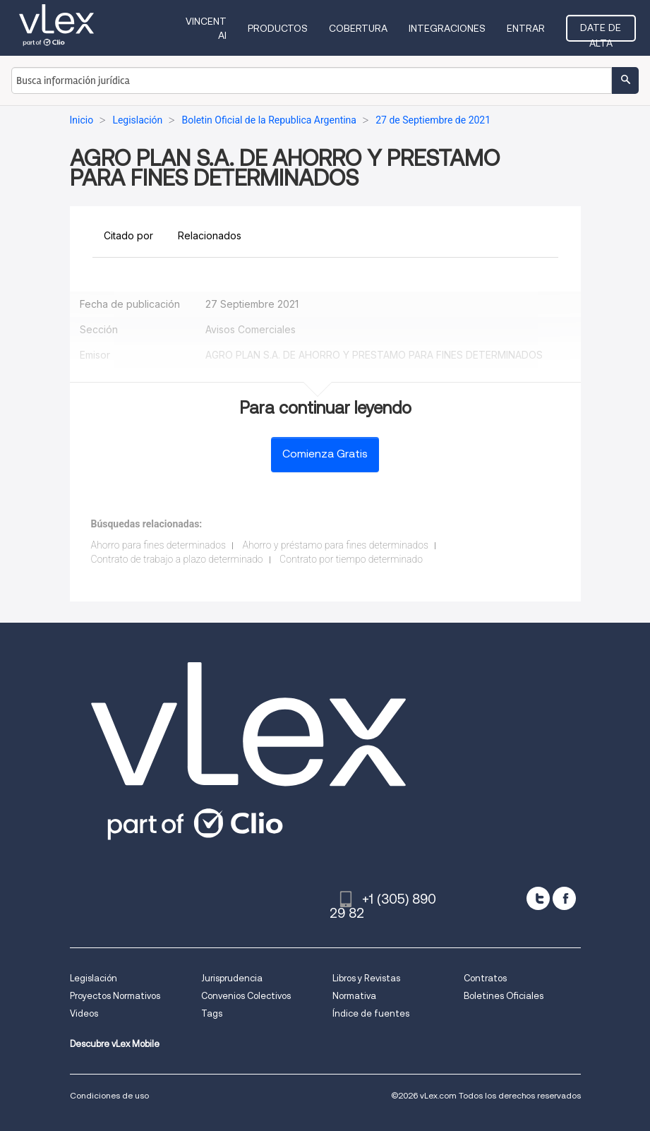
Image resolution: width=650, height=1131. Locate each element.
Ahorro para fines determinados (158, 545)
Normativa (354, 996)
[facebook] (564, 898)
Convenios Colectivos (246, 996)
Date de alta (600, 32)
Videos (84, 1013)
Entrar (526, 28)
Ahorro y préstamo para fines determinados (335, 545)
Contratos (485, 978)
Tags (211, 1013)
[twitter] (538, 898)
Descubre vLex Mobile (115, 1044)
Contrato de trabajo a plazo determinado (177, 559)
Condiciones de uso (109, 1095)
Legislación (93, 978)
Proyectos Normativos (115, 996)
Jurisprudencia (232, 978)
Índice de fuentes (370, 1013)
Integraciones (447, 28)
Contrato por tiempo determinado (351, 559)
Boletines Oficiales (503, 996)
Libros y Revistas (366, 978)
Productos (278, 28)
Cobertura (358, 28)
